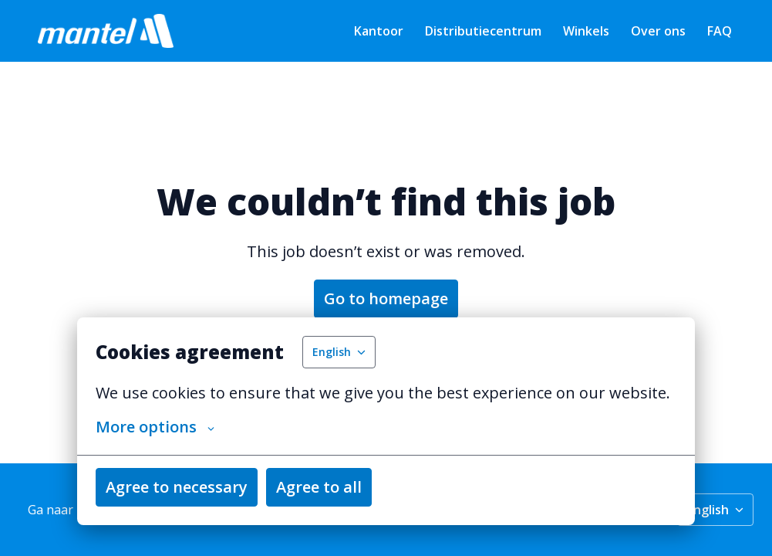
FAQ (719, 30)
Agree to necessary (177, 486)
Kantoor (378, 30)
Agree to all (319, 486)
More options (155, 427)
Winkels (586, 30)
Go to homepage (386, 298)
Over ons (658, 30)
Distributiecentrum (483, 30)
